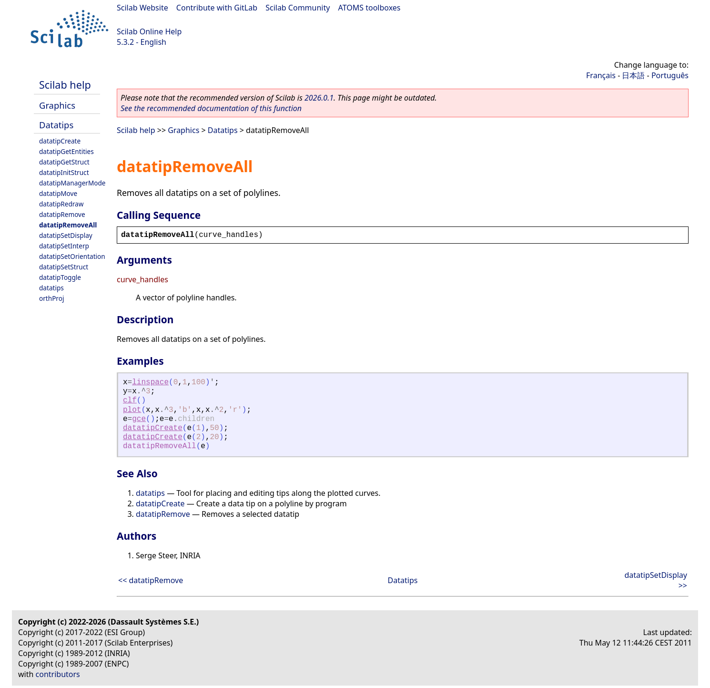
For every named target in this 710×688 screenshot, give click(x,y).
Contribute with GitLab (216, 7)
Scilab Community (297, 7)
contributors (58, 674)
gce (139, 419)
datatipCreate (60, 140)
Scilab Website (142, 7)
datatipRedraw (61, 203)
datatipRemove (62, 214)
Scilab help (65, 85)
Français (601, 75)
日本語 (633, 75)
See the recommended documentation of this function (211, 108)
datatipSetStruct (63, 266)
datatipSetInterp (64, 245)
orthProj (51, 298)
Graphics (57, 105)
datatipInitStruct (64, 172)
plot (132, 410)
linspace (150, 382)
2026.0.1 (319, 97)
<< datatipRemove (150, 580)
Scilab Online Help (149, 31)
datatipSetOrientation (72, 256)
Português (670, 75)
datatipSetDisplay (65, 235)
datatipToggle (60, 277)
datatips (51, 287)
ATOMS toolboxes (369, 7)
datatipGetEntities (66, 151)
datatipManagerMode (72, 182)
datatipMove (58, 193)
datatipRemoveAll (68, 224)
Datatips (56, 125)
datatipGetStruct (64, 161)
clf (130, 400)
